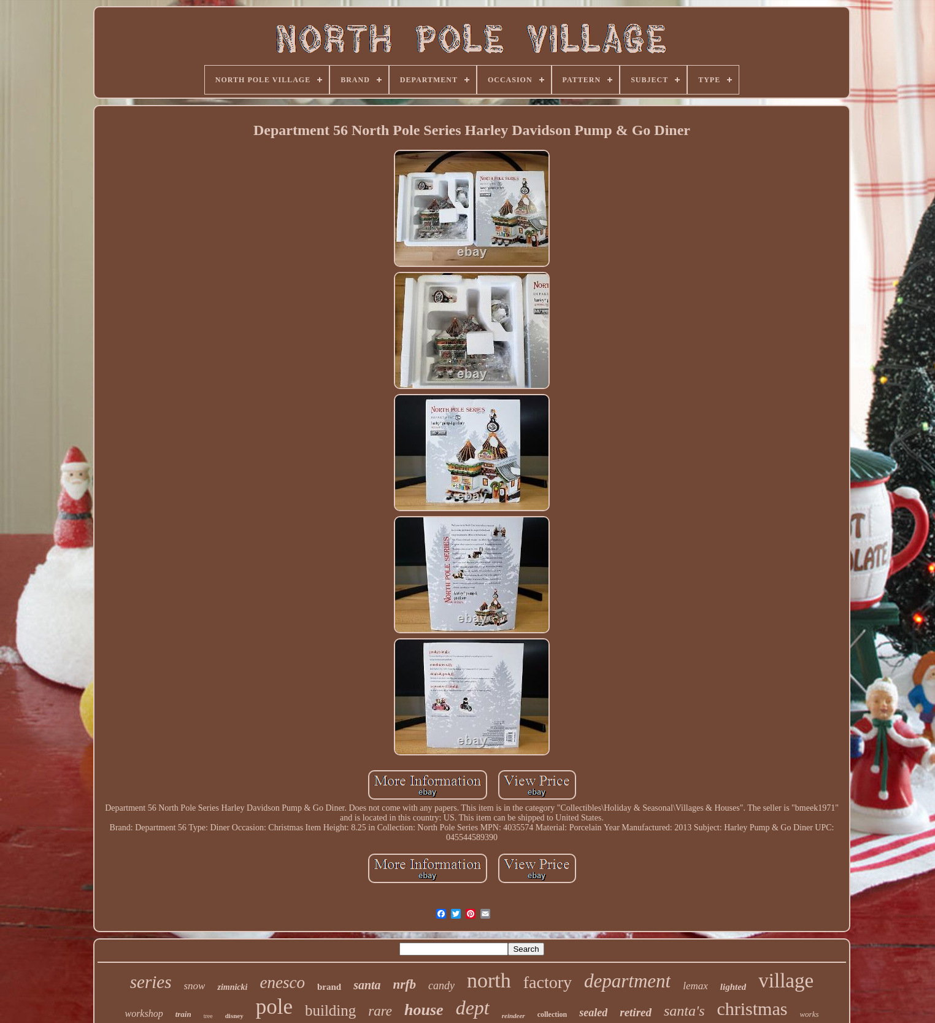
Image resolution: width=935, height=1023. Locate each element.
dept (473, 1008)
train (183, 1014)
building (330, 1010)
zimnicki (232, 987)
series (151, 982)
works (808, 1014)
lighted (733, 987)
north (489, 980)
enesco (282, 982)
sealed (593, 1012)
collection (552, 1014)
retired (636, 1012)
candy (441, 985)
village (786, 981)
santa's (684, 1011)
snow (195, 986)
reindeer (513, 1015)
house (424, 1010)
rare (380, 1011)
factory (547, 982)
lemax (695, 986)
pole (274, 1007)
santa (366, 985)
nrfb (404, 984)
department (627, 981)
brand (329, 987)
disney (234, 1015)
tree (208, 1016)
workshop (144, 1013)
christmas (752, 1008)
